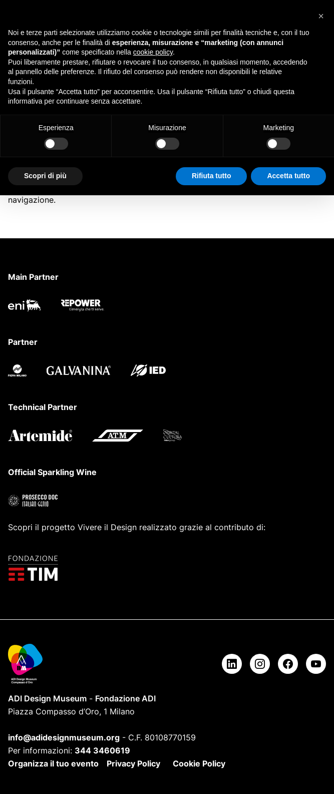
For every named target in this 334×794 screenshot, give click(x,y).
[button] (321, 16)
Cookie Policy (199, 763)
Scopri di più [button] (45, 176)
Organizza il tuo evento (53, 763)
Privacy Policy (133, 763)
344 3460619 (102, 750)
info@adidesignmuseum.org (64, 737)
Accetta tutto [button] (288, 176)
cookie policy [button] (153, 52)
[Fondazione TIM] (167, 568)
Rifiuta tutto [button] (211, 176)
